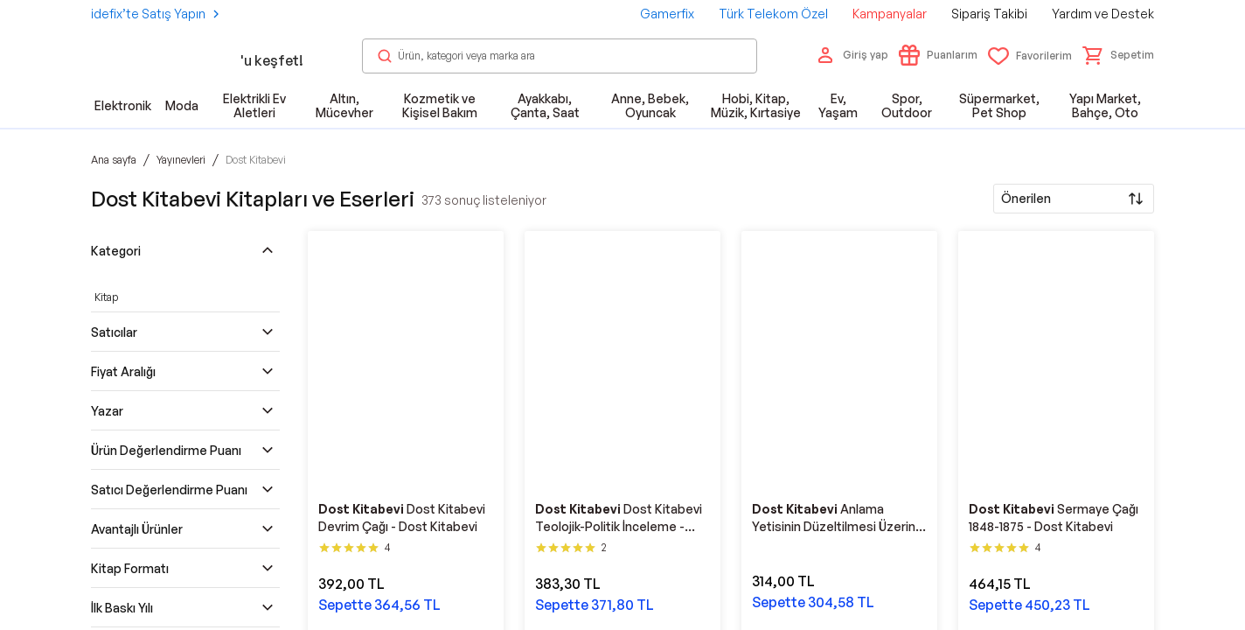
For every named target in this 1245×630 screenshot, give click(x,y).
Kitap (106, 297)
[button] (1118, 55)
